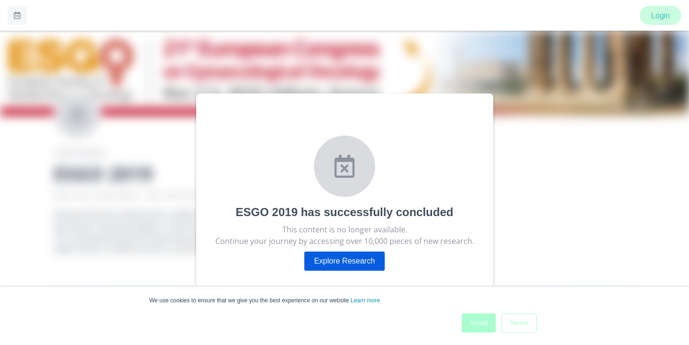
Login (660, 16)
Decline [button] (519, 323)
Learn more (365, 300)
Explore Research (344, 261)
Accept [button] (479, 323)
